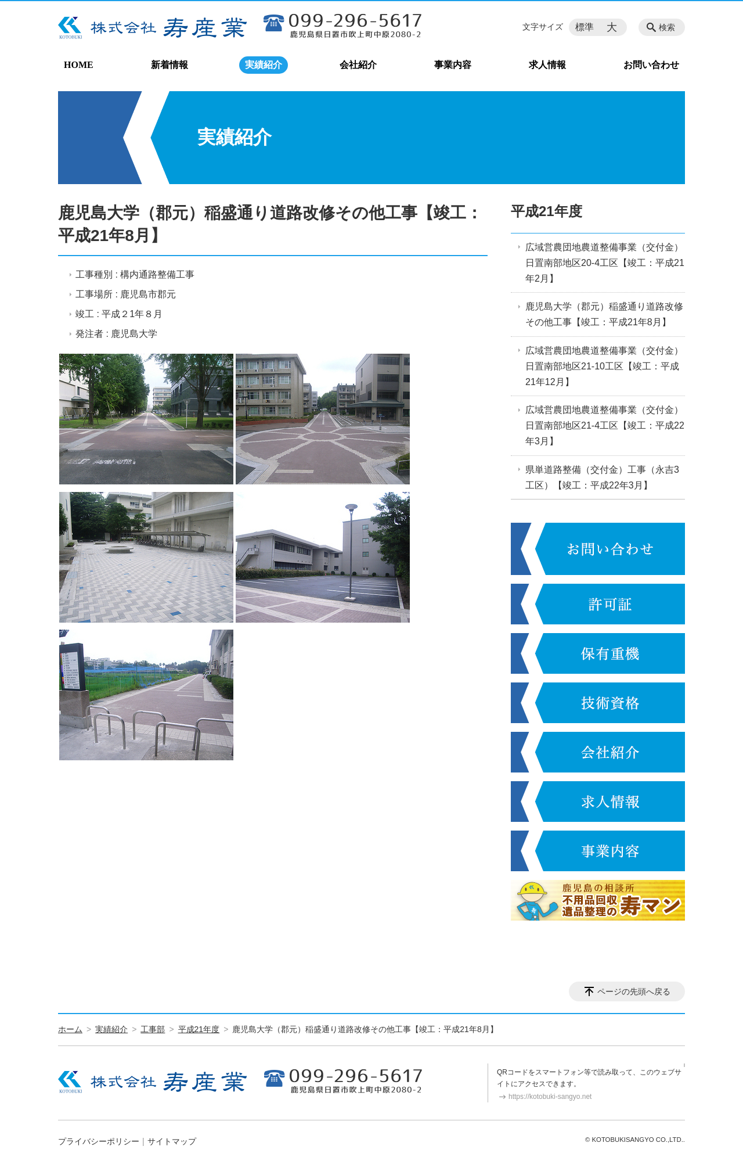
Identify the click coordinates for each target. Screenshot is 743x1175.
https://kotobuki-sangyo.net (549, 1097)
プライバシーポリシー (98, 1141)
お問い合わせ (651, 65)
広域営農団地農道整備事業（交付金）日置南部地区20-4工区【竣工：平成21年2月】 (604, 262)
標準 (584, 27)
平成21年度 (546, 211)
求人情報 (547, 65)
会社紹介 (358, 65)
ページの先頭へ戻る (633, 991)
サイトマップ (171, 1141)
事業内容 (452, 65)
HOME (78, 65)
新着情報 (169, 65)
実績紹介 (263, 65)
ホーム (70, 1029)
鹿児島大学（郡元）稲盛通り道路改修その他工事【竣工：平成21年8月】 (604, 314)
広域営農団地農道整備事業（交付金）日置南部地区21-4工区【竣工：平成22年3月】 (604, 425)
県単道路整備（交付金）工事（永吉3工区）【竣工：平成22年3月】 (602, 477)
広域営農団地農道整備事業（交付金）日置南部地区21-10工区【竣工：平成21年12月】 (604, 366)
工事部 (152, 1029)
